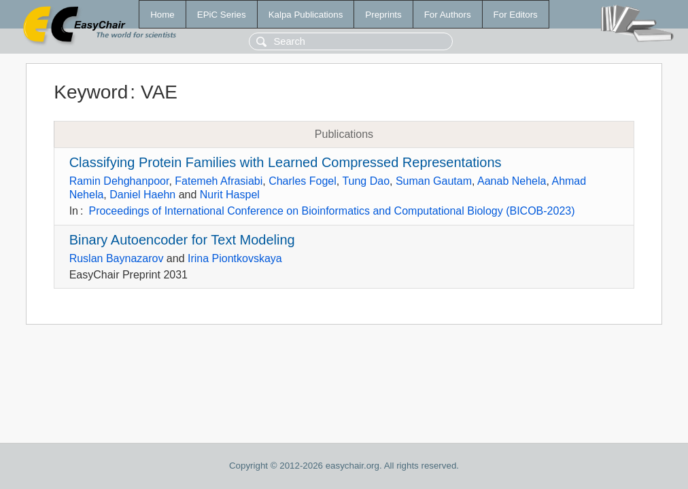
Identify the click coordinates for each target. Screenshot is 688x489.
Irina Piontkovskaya (235, 258)
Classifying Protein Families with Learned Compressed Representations (285, 162)
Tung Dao (366, 181)
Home (162, 15)
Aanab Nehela (511, 181)
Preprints (383, 15)
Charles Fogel (303, 181)
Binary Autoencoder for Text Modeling (182, 239)
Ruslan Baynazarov (116, 258)
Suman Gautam (434, 181)
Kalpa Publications (306, 15)
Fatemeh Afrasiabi (218, 181)
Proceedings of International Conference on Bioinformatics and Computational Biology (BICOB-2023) (331, 211)
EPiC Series (221, 15)
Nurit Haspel (230, 194)
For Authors (447, 15)
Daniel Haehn (142, 194)
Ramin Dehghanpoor (119, 181)
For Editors (516, 15)
